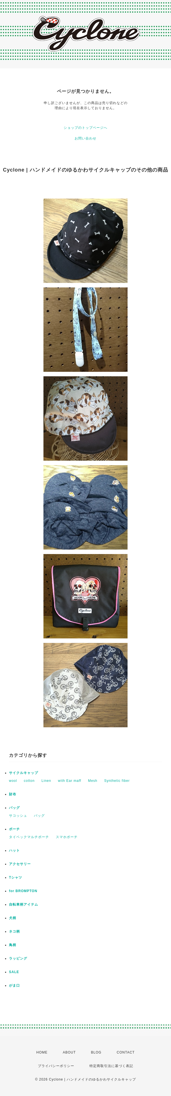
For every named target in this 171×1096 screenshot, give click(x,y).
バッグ (14, 808)
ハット (14, 850)
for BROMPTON (23, 891)
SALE (14, 972)
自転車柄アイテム (23, 904)
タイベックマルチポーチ (29, 837)
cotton (29, 781)
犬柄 (12, 918)
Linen (46, 781)
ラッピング (18, 958)
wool (13, 781)
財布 (12, 794)
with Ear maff (69, 781)
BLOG (96, 1052)
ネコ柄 (14, 931)
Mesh (92, 781)
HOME (42, 1052)
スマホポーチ (67, 837)
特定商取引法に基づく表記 (111, 1066)
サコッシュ (18, 816)
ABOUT (69, 1052)
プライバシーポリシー (56, 1066)
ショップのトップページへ (85, 128)
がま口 (14, 985)
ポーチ (14, 829)
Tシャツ (15, 877)
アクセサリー (20, 864)
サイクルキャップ (23, 773)
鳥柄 (12, 945)
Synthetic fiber (117, 781)
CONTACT (126, 1052)
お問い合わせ (85, 138)
